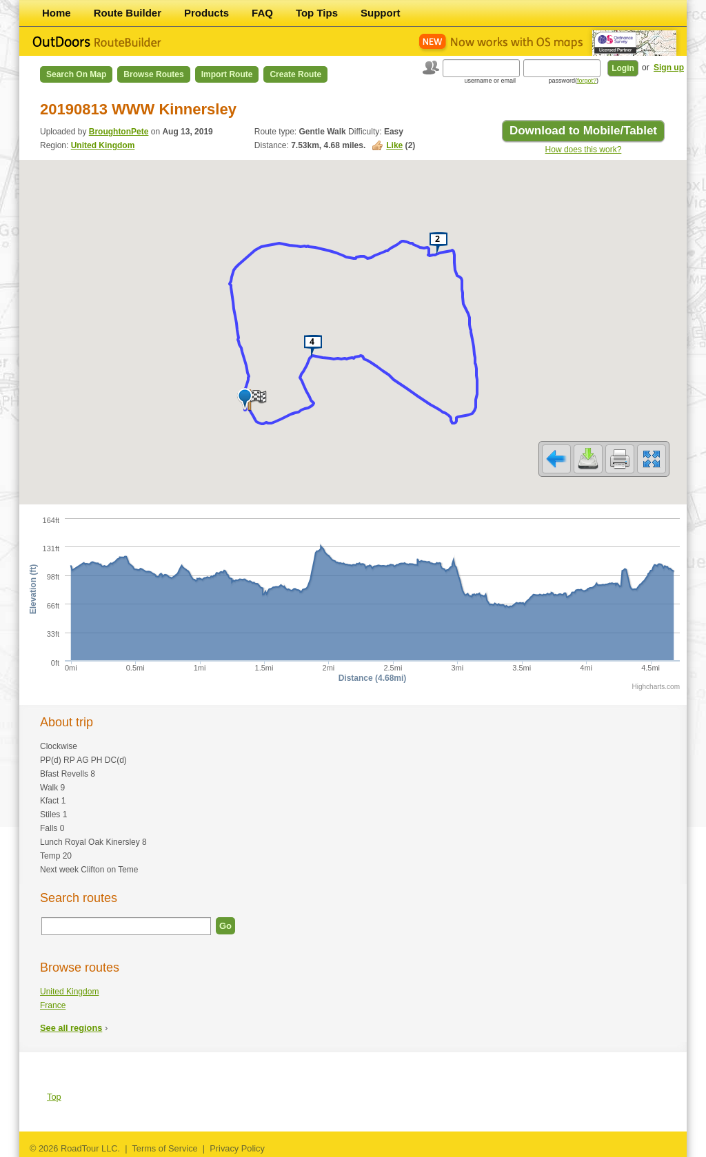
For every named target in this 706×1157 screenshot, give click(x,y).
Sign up (669, 67)
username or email (490, 80)
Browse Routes (153, 74)
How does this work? (583, 149)
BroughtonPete (119, 131)
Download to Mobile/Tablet (583, 130)
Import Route (227, 74)
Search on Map (76, 74)
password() (573, 80)
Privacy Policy (237, 1148)
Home (56, 13)
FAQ (262, 13)
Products (206, 13)
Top (54, 1097)
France (52, 1005)
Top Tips (317, 13)
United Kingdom (103, 145)
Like (394, 145)
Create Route (295, 74)
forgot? (586, 80)
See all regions (71, 1028)
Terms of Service (164, 1148)
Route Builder (127, 13)
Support (381, 13)
